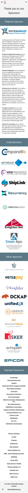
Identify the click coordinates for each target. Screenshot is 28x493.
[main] (14, 11)
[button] (2, 2)
